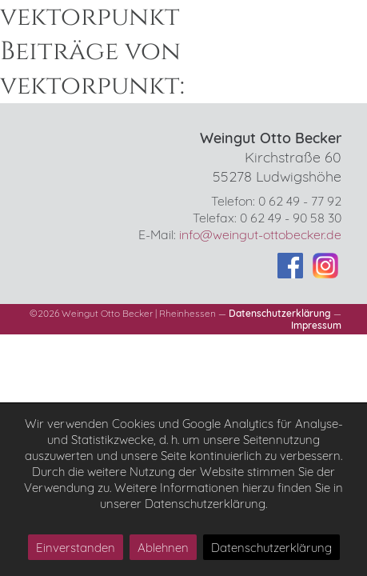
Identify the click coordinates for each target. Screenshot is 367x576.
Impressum (316, 325)
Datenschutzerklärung (280, 313)
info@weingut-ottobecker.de (260, 234)
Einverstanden (75, 547)
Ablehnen (163, 547)
